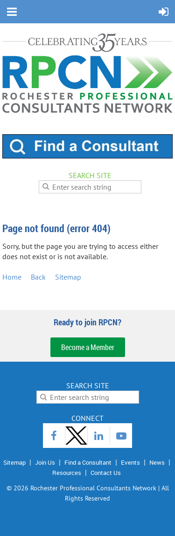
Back (38, 277)
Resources (66, 472)
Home (11, 277)
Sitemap (68, 277)
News (157, 462)
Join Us (45, 462)
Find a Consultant (88, 462)
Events (130, 462)
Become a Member (87, 347)
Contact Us (106, 472)
